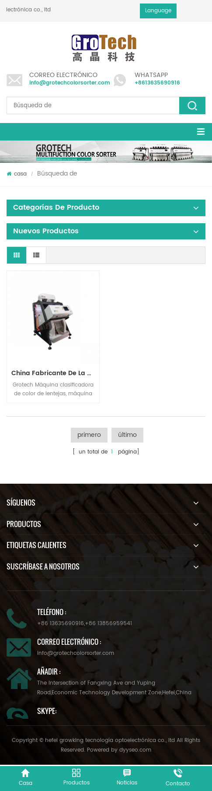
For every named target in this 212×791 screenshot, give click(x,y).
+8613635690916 (157, 83)
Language (158, 11)
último (127, 435)
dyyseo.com (135, 750)
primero (89, 435)
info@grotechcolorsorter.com (69, 83)
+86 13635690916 (60, 623)
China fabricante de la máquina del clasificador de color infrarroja (55, 373)
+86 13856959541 (108, 623)
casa (17, 174)
